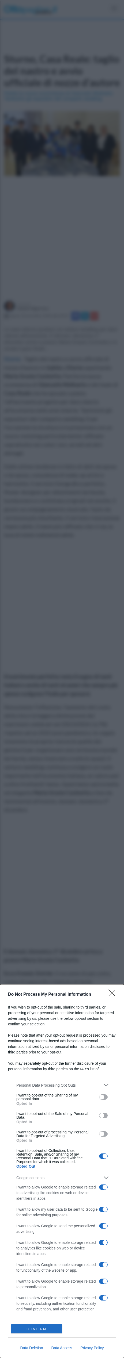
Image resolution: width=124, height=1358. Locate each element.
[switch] (103, 1097)
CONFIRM (37, 1329)
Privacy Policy (92, 1348)
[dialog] (62, 1171)
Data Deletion (31, 1348)
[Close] (113, 995)
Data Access (61, 1348)
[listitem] (62, 1085)
